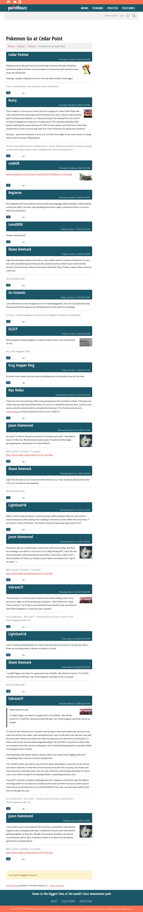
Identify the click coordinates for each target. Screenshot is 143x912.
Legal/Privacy (68, 901)
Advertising (86, 901)
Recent (11, 46)
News (84, 8)
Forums (97, 8)
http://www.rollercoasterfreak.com (23, 454)
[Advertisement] (71, 28)
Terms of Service (56, 885)
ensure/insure (12, 411)
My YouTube (46, 454)
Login (122, 15)
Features (128, 8)
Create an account (111, 15)
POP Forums (11, 885)
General (31, 46)
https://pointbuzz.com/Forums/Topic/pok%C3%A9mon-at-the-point (39, 174)
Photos (113, 8)
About (54, 901)
